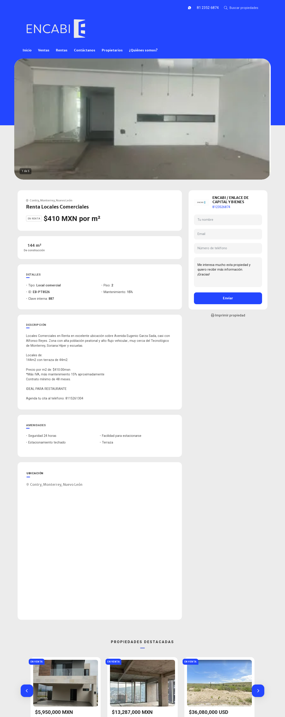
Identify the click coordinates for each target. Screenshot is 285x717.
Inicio (27, 50)
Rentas (61, 50)
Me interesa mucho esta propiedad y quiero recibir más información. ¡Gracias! (228, 272)
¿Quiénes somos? (143, 50)
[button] (27, 691)
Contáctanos (84, 50)
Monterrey (47, 200)
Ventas (43, 50)
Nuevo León (64, 200)
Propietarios (112, 50)
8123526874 (221, 207)
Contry (34, 200)
